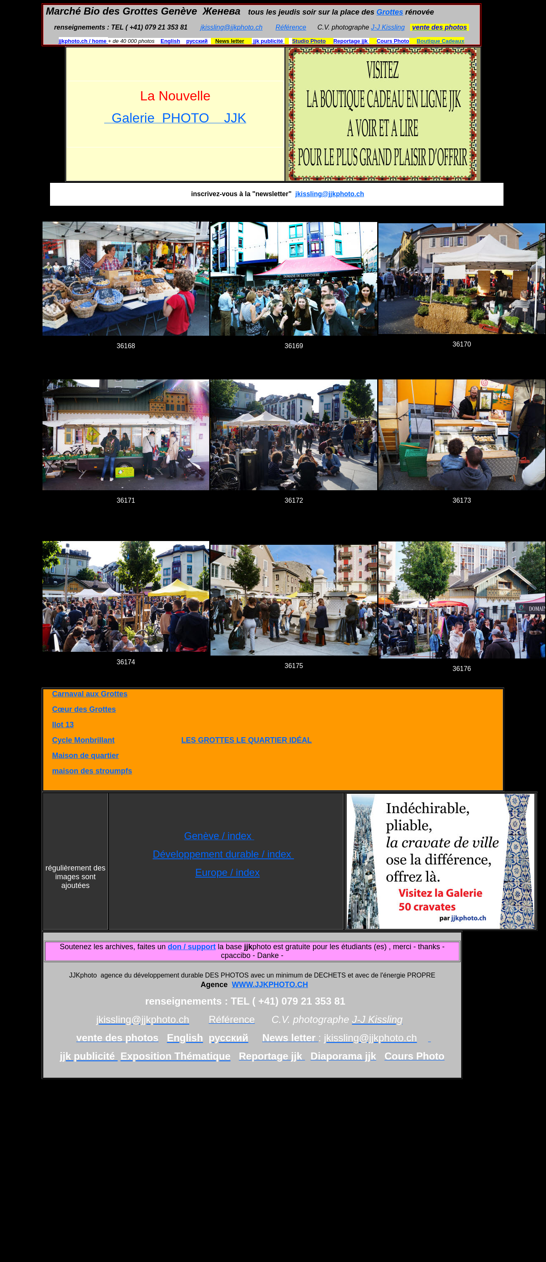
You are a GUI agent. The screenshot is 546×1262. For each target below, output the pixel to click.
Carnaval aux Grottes (90, 694)
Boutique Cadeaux (440, 41)
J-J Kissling (388, 27)
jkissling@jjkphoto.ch (231, 27)
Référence (291, 27)
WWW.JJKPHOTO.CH (270, 984)
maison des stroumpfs (92, 771)
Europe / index (227, 872)
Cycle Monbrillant (83, 740)
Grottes (389, 12)
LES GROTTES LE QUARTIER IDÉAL (246, 740)
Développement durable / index (223, 854)
